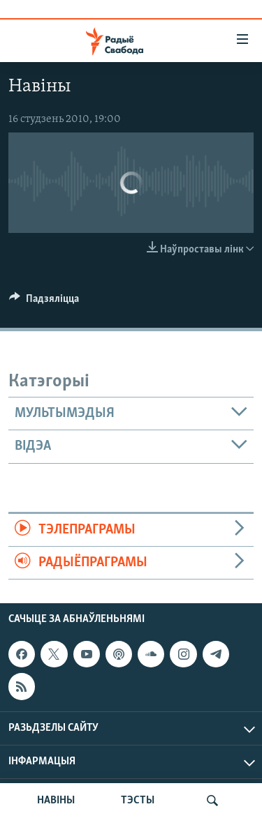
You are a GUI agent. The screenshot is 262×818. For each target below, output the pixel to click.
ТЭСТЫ (137, 800)
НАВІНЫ (56, 800)
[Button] (44, 302)
